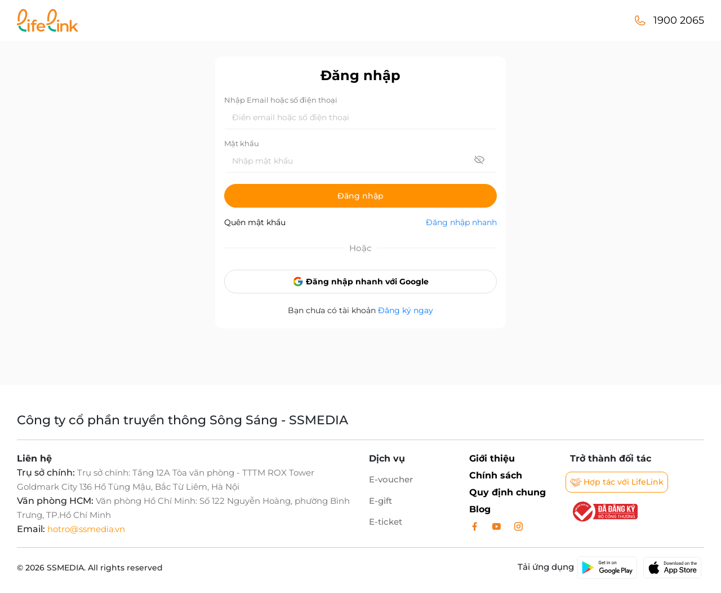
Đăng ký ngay (405, 310)
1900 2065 (678, 20)
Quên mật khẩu (255, 222)
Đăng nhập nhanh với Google (360, 281)
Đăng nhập (360, 196)
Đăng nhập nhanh (461, 222)
